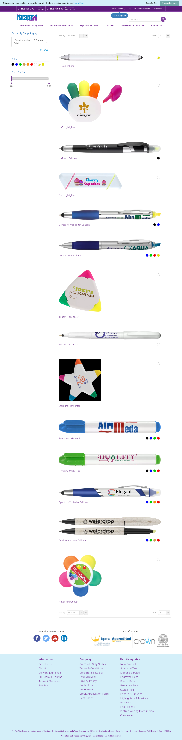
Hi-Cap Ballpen (67, 66)
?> (13, 64)
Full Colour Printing (50, 677)
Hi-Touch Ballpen (68, 158)
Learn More (79, 3)
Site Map (44, 685)
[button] (85, 3)
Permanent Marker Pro (70, 438)
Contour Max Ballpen (70, 255)
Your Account (118, 9)
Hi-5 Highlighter (67, 127)
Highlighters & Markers (134, 698)
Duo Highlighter (67, 195)
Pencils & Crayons (131, 694)
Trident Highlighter (68, 316)
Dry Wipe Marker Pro (70, 471)
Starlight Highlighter (69, 405)
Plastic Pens (127, 681)
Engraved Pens (129, 677)
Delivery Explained (50, 672)
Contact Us (159, 9)
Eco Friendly (127, 706)
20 (165, 36)
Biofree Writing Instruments (137, 711)
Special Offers (128, 668)
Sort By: (62, 36)
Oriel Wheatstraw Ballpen (72, 540)
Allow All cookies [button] (170, 3)
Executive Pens (129, 685)
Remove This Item (46, 42)
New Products (128, 664)
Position (76, 36)
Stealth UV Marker (68, 344)
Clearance (126, 715)
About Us (44, 668)
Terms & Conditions (91, 668)
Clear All (44, 50)
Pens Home (46, 664)
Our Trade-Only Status (93, 664)
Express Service (130, 672)
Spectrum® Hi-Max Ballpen (73, 502)
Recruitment (87, 689)
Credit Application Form (94, 693)
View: (155, 36)
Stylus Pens (127, 689)
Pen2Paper (86, 698)
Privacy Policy (88, 681)
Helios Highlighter (68, 601)
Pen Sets (125, 702)
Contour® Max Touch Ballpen (74, 224)
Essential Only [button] (151, 3)
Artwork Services (49, 681)
